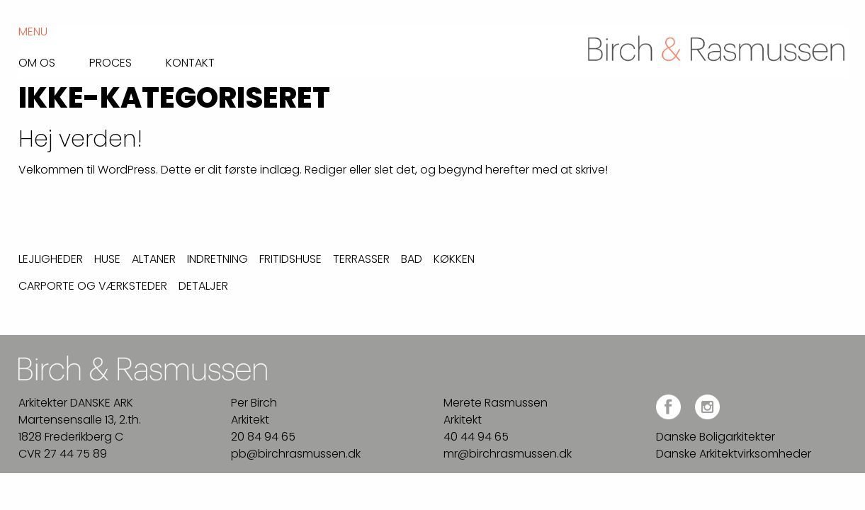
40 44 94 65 (476, 437)
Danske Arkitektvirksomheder (733, 454)
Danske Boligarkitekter (715, 437)
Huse (107, 259)
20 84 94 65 (263, 437)
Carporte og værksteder (92, 286)
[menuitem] (53, 59)
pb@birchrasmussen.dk (296, 454)
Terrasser (361, 259)
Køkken (454, 259)
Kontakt (190, 62)
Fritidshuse (290, 259)
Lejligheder (50, 259)
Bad (411, 259)
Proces (110, 62)
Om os (36, 62)
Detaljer (203, 286)
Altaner (154, 259)
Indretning (217, 259)
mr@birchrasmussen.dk (507, 454)
